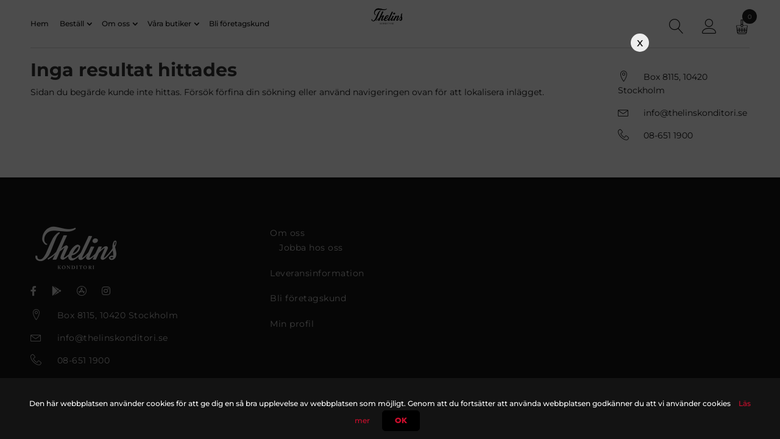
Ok (401, 420)
